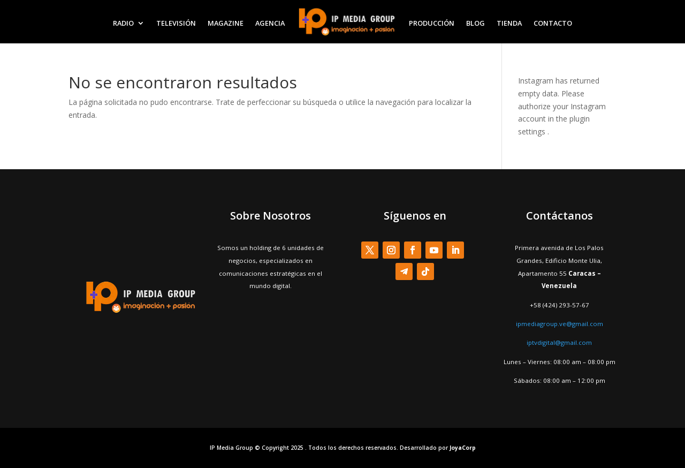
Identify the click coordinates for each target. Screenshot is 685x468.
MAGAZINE (225, 23)
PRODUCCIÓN (431, 23)
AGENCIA (270, 23)
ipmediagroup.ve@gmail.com (559, 324)
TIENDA (509, 23)
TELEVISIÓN (176, 23)
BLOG (475, 23)
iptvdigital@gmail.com (559, 342)
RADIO (123, 23)
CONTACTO (553, 23)
